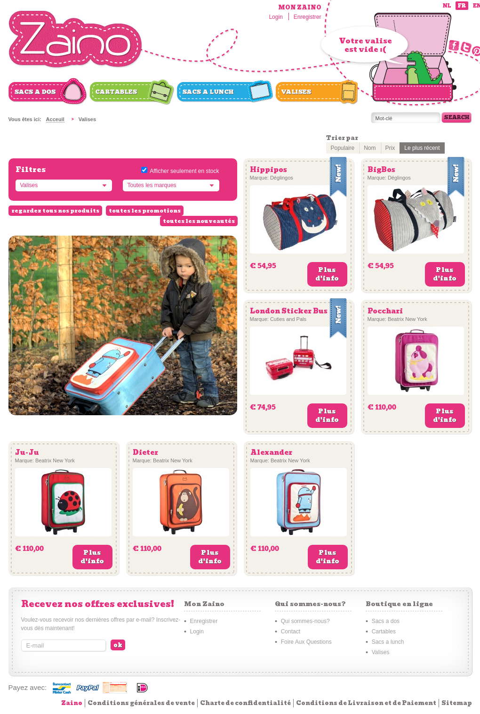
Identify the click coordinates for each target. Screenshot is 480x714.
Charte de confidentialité (245, 702)
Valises (296, 92)
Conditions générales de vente (141, 702)
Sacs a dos (35, 92)
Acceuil (55, 119)
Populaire (343, 148)
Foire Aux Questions (306, 642)
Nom (370, 148)
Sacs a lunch (208, 92)
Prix (390, 148)
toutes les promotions (145, 210)
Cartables (116, 92)
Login (275, 17)
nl (447, 6)
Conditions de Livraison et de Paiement (366, 702)
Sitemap (456, 702)
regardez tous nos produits (55, 210)
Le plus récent (422, 148)
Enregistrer (307, 17)
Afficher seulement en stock (184, 171)
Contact (290, 631)
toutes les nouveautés (199, 221)
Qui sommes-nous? (305, 621)
